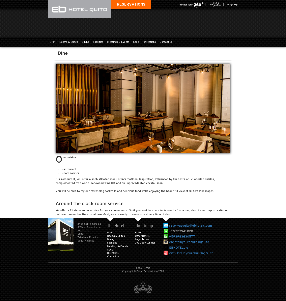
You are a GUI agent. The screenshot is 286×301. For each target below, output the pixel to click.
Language (232, 4)
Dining (85, 41)
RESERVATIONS (131, 4)
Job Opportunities (145, 242)
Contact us (166, 41)
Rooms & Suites (68, 41)
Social (136, 41)
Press (138, 232)
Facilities (98, 41)
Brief (52, 41)
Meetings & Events (118, 41)
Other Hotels (142, 236)
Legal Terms (142, 239)
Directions (150, 41)
